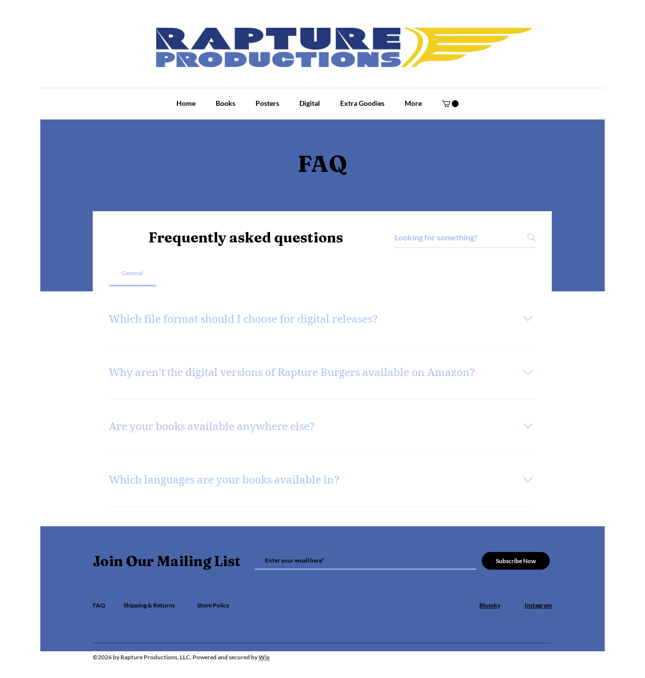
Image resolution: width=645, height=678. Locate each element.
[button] (450, 103)
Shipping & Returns (149, 605)
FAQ (99, 605)
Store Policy (213, 605)
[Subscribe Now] (516, 561)
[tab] (132, 273)
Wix (264, 657)
